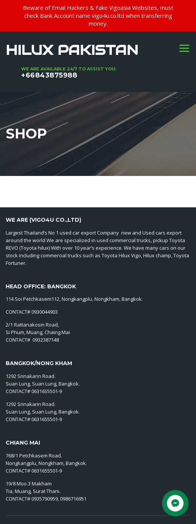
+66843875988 (49, 75)
